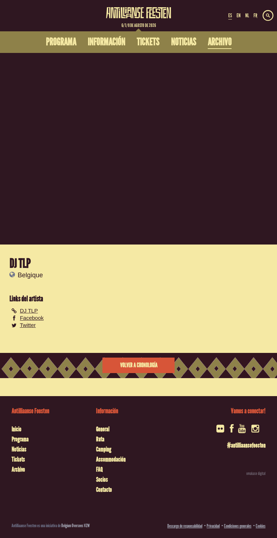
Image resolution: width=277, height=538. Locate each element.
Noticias (19, 449)
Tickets (18, 459)
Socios (102, 480)
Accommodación (111, 459)
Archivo (18, 470)
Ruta (100, 439)
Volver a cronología (138, 365)
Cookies (260, 526)
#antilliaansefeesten (246, 445)
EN (239, 15)
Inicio (16, 429)
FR (255, 15)
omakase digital (255, 473)
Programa (20, 439)
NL (247, 15)
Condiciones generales (237, 526)
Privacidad (213, 526)
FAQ (99, 470)
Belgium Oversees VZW (75, 525)
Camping (103, 449)
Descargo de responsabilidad (184, 526)
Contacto (104, 490)
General (102, 429)
